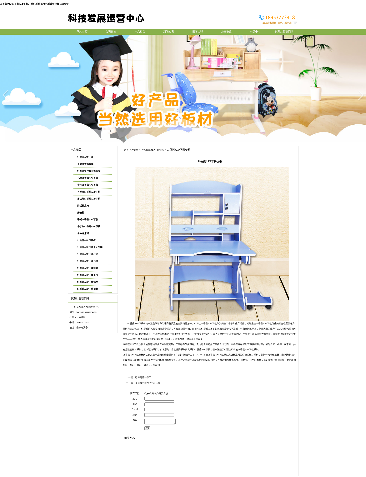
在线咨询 (151, 393)
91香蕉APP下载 (85, 157)
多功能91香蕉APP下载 (88, 198)
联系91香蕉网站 (284, 31)
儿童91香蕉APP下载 (87, 178)
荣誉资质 (226, 31)
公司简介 (111, 31)
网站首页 (82, 31)
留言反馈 (163, 393)
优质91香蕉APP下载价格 (147, 383)
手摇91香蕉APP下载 (87, 219)
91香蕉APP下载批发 (87, 282)
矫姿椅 (80, 212)
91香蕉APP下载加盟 (87, 268)
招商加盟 (197, 31)
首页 (126, 149)
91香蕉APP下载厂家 (87, 254)
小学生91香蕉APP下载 (88, 226)
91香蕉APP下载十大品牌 (90, 247)
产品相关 (139, 31)
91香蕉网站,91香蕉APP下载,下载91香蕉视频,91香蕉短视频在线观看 (34, 4)
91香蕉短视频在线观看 (88, 171)
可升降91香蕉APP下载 (88, 191)
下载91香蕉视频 (85, 164)
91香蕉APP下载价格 (87, 275)
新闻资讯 (168, 31)
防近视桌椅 (83, 205)
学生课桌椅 (83, 233)
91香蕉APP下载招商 (87, 289)
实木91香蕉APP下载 (87, 185)
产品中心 (255, 31)
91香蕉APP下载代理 (87, 261)
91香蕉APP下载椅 (86, 240)
